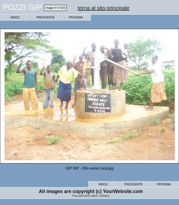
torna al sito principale (104, 8)
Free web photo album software (90, 195)
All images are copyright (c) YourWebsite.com (91, 191)
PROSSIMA (76, 17)
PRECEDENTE (45, 17)
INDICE (15, 17)
